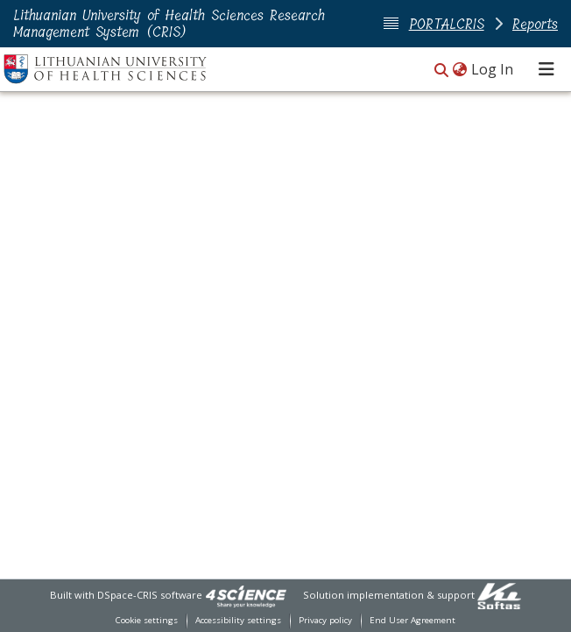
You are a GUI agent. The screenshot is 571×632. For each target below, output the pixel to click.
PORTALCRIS (446, 24)
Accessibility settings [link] (238, 620)
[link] (246, 594)
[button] (441, 70)
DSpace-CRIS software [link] (149, 594)
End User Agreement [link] (412, 620)
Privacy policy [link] (325, 620)
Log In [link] (493, 69)
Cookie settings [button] (147, 620)
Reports (535, 24)
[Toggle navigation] (546, 69)
